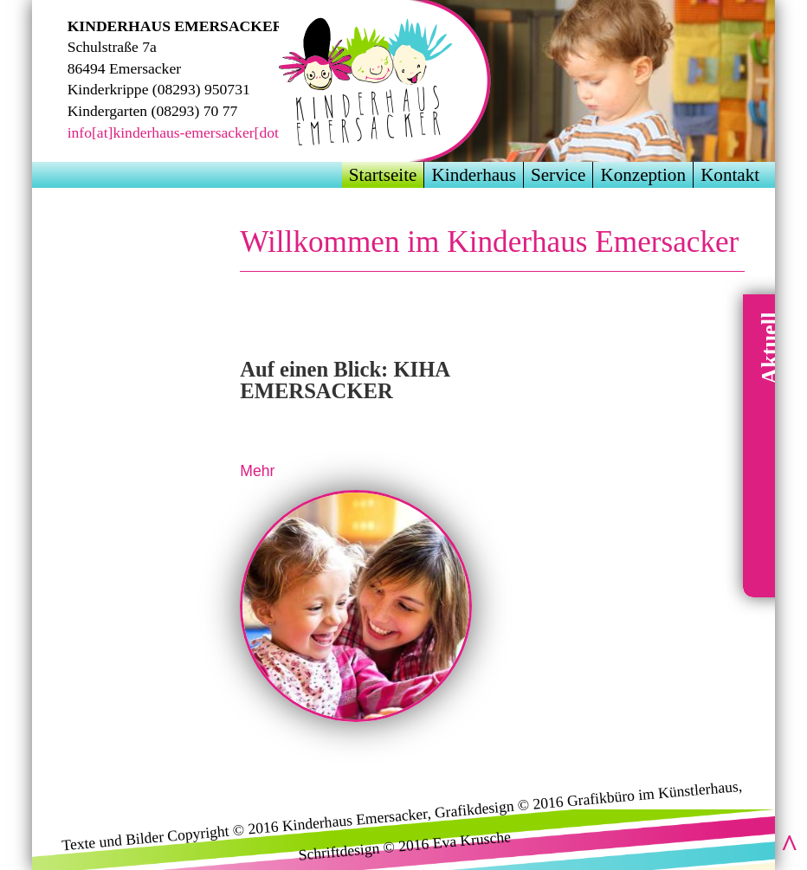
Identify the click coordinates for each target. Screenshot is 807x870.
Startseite (383, 174)
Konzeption (643, 174)
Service (558, 174)
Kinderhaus (474, 174)
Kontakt (729, 174)
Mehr (257, 471)
